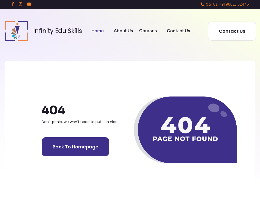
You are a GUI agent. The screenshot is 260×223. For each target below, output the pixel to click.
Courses (148, 30)
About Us (123, 30)
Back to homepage (75, 147)
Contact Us (178, 30)
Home (97, 30)
